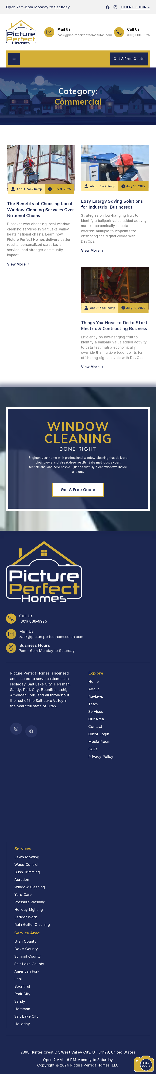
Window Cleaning (29, 887)
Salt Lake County (29, 964)
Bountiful (22, 986)
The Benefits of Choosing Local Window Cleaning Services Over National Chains (40, 209)
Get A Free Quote (129, 59)
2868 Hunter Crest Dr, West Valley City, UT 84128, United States (78, 1052)
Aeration (21, 879)
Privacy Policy (100, 756)
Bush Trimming (27, 872)
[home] (21, 32)
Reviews (95, 696)
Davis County (26, 949)
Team (93, 704)
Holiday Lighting (28, 909)
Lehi (18, 979)
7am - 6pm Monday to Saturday (47, 660)
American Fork (27, 971)
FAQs (92, 749)
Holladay (22, 1024)
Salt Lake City (26, 1016)
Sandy (19, 1001)
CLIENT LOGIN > (135, 7)
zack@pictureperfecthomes (84, 35)
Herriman (22, 1009)
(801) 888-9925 (138, 35)
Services (95, 711)
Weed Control (26, 864)
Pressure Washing (29, 902)
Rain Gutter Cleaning (32, 924)
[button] (14, 59)
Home (93, 681)
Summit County (27, 956)
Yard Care (23, 894)
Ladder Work (25, 917)
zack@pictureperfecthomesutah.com (51, 646)
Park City (22, 994)
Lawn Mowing (26, 857)
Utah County (25, 941)
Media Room (99, 741)
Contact (95, 726)
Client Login (98, 734)
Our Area (96, 719)
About (93, 689)
